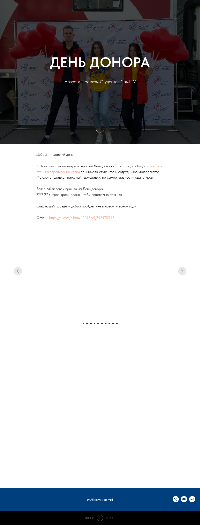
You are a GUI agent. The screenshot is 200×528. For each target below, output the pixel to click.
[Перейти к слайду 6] (102, 323)
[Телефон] (176, 501)
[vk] (192, 501)
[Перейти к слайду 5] (98, 323)
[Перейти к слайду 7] (105, 323)
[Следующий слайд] (182, 271)
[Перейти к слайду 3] (91, 323)
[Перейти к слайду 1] (83, 323)
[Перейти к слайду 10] (117, 323)
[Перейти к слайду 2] (87, 323)
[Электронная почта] (184, 501)
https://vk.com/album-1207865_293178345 (81, 217)
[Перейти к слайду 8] (109, 323)
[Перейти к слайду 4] (94, 323)
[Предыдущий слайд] (18, 271)
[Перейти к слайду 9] (113, 323)
